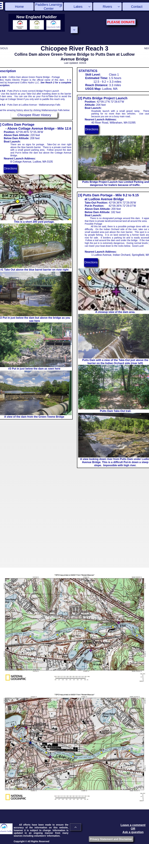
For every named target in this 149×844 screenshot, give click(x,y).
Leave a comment (132, 825)
